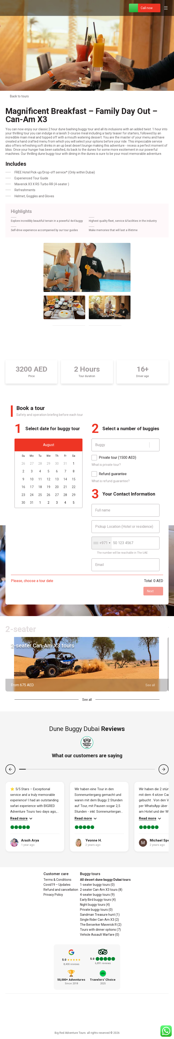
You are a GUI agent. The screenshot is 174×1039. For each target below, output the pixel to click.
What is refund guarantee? (111, 481)
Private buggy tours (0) (96, 909)
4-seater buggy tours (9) (97, 894)
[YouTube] (98, 1015)
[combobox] (102, 543)
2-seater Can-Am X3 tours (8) (101, 889)
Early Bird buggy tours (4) (98, 899)
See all (87, 699)
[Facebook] (76, 1015)
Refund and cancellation (61, 889)
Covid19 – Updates (57, 884)
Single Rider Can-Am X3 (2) (99, 919)
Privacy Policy (53, 894)
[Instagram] (87, 1015)
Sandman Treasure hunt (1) (100, 914)
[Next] (164, 769)
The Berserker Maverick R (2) (100, 924)
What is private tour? (106, 464)
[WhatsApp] (133, 8)
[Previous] (10, 769)
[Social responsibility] (87, 1025)
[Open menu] (166, 8)
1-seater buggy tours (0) (97, 884)
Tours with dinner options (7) (100, 929)
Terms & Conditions (57, 879)
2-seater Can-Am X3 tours (42, 645)
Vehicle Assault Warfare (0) (99, 934)
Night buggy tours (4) (95, 904)
